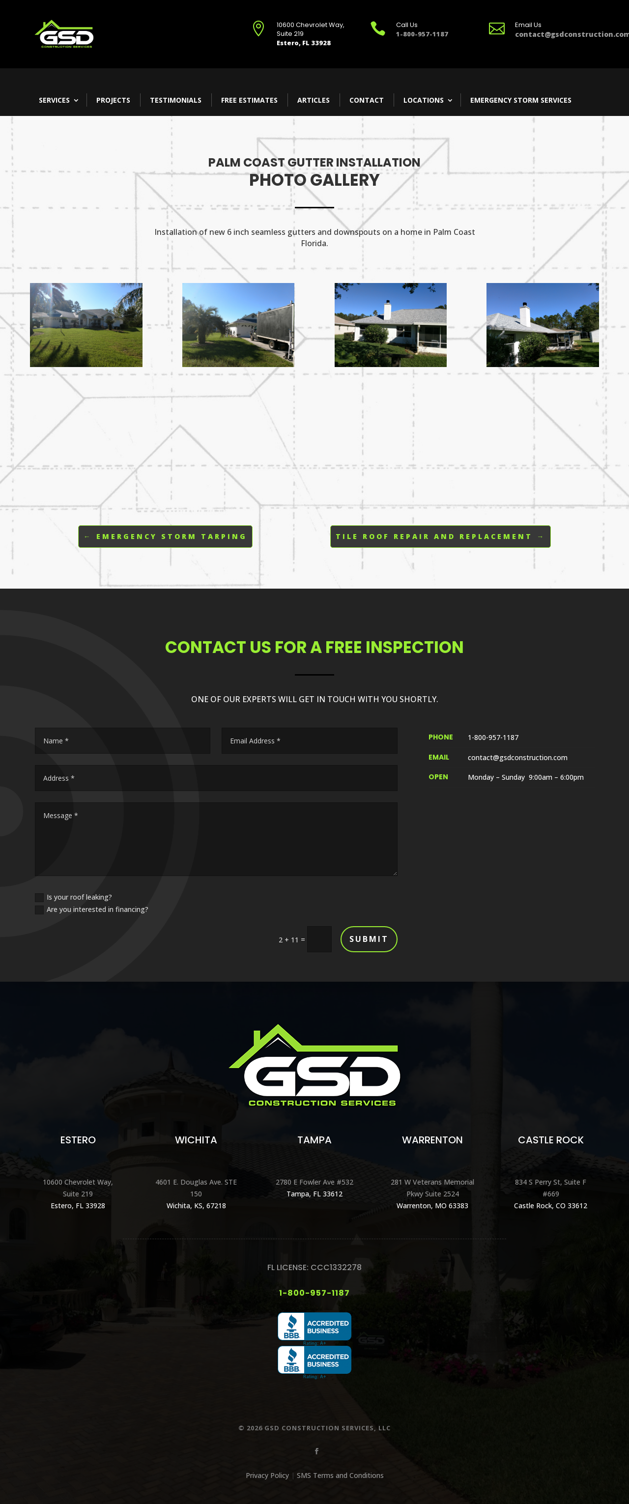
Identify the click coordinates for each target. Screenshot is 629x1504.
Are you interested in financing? (91, 909)
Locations (423, 100)
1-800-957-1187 (314, 1293)
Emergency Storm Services (521, 100)
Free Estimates (249, 100)
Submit (369, 939)
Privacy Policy (267, 1475)
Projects (113, 100)
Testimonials (175, 100)
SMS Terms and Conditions (340, 1475)
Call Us (407, 24)
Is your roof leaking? (73, 897)
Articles (313, 100)
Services (54, 100)
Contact (366, 100)
